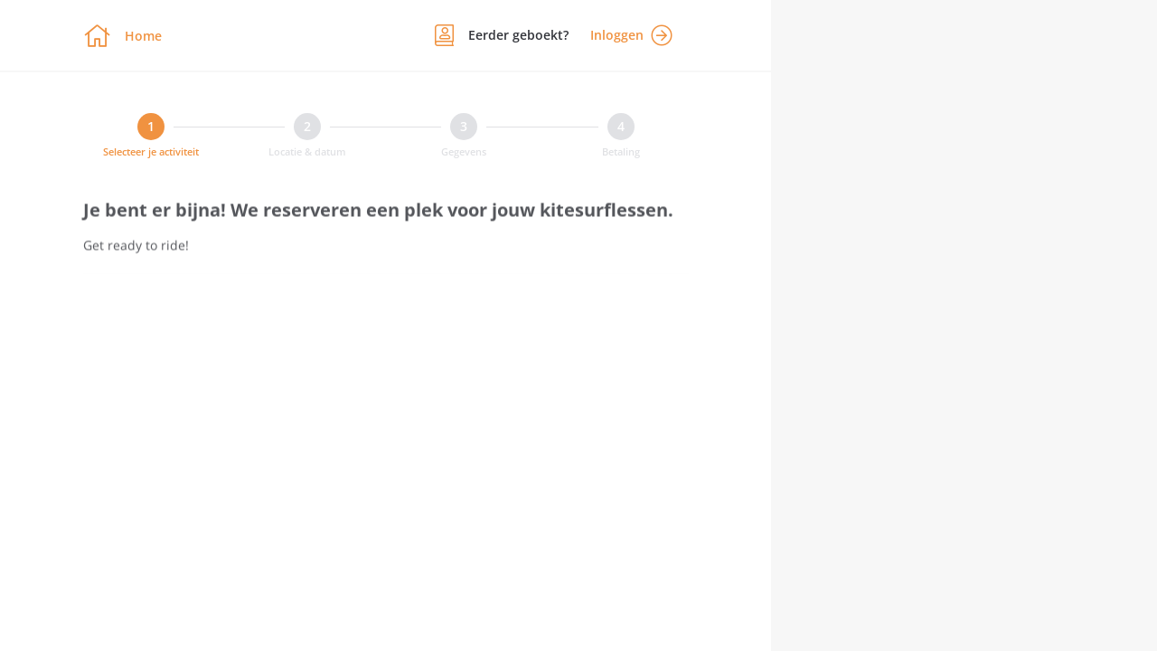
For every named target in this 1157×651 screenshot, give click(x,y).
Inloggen (631, 35)
